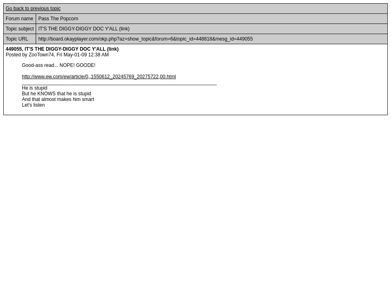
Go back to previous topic (33, 8)
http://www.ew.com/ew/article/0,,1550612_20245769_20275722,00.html (99, 76)
